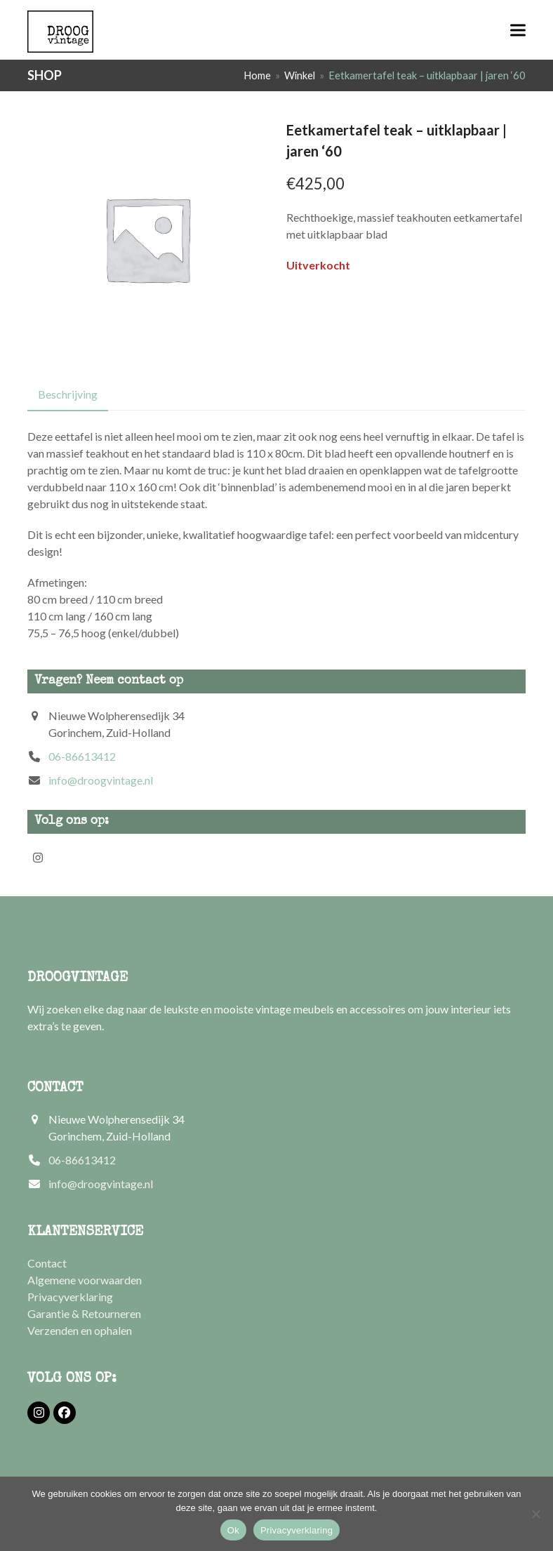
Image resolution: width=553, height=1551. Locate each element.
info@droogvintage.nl (100, 780)
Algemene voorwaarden (84, 1279)
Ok (233, 1530)
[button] (518, 30)
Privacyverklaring (70, 1296)
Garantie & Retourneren (84, 1313)
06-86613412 (82, 756)
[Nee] (535, 1514)
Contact (47, 1263)
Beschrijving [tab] (68, 394)
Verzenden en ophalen (79, 1330)
